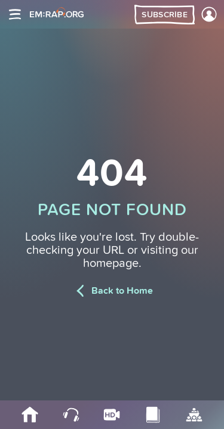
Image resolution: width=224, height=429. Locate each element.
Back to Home (112, 291)
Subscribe (165, 15)
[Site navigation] (15, 14)
